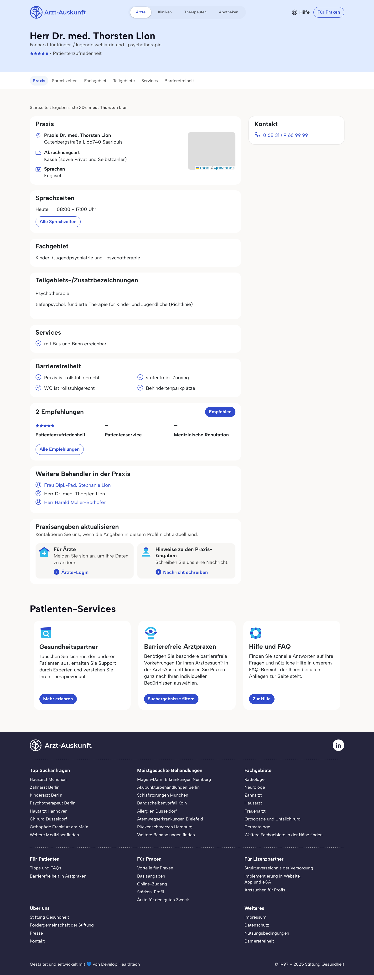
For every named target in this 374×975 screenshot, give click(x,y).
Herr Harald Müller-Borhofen (75, 502)
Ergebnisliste (65, 107)
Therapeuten (195, 12)
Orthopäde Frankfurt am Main (59, 827)
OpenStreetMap (224, 168)
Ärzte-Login (74, 572)
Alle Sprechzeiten (58, 221)
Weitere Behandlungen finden (166, 834)
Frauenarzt (254, 811)
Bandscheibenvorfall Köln (162, 803)
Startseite (39, 107)
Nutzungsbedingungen (266, 933)
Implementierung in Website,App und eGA (272, 879)
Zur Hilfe (262, 699)
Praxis (39, 80)
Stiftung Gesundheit (49, 917)
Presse (36, 933)
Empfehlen (220, 411)
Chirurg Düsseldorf (48, 819)
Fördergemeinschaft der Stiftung (62, 925)
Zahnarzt (253, 795)
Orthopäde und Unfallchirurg (272, 819)
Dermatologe (257, 827)
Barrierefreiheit (179, 80)
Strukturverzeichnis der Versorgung (278, 868)
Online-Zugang (152, 884)
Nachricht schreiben (185, 572)
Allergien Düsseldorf (157, 811)
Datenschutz (256, 925)
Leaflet (202, 168)
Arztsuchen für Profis (264, 890)
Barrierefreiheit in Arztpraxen (58, 876)
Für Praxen (328, 12)
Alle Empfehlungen (60, 449)
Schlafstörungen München (162, 795)
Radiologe (254, 779)
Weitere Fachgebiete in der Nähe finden (283, 834)
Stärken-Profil (150, 892)
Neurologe (254, 787)
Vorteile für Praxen (155, 868)
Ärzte (140, 12)
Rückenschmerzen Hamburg (164, 827)
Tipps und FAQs (45, 868)
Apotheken (228, 12)
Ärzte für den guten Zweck (163, 899)
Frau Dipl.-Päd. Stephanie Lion (77, 485)
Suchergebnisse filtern (171, 699)
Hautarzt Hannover (48, 811)
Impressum (255, 917)
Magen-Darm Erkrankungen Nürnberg (174, 779)
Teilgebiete (124, 80)
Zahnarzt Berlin (44, 787)
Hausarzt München (48, 779)
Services (149, 80)
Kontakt (37, 941)
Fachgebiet (95, 80)
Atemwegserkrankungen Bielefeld (170, 819)
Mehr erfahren (58, 699)
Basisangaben (151, 876)
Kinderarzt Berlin (46, 795)
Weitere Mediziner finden (54, 834)
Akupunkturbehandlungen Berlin (168, 787)
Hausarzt (253, 803)
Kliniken (165, 12)
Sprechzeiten (65, 80)
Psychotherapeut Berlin (52, 803)
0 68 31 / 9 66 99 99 (285, 135)
